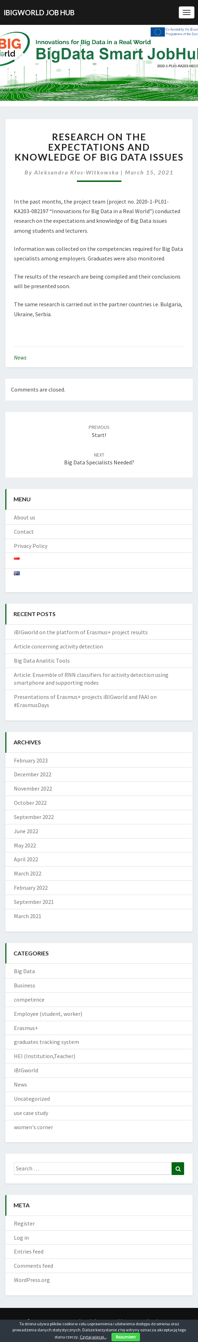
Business (24, 985)
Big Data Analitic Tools (42, 660)
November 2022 (33, 788)
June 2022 (26, 831)
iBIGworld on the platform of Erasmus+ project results (81, 632)
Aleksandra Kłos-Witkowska (76, 172)
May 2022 (25, 845)
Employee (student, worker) (48, 1013)
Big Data (24, 971)
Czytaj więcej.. (93, 1337)
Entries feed (28, 1251)
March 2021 (27, 916)
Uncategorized (32, 1098)
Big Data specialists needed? (99, 459)
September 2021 (34, 901)
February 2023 (31, 760)
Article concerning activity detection (58, 646)
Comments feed (33, 1265)
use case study (31, 1112)
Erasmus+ (26, 1027)
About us (24, 517)
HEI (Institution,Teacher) (44, 1056)
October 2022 (30, 802)
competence (29, 999)
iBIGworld (26, 1070)
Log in (21, 1237)
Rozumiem (126, 1337)
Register (24, 1223)
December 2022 (32, 774)
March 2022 (27, 873)
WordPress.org (32, 1279)
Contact (24, 531)
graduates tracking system (46, 1041)
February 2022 (31, 887)
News (20, 357)
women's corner (33, 1127)
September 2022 (34, 816)
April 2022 (26, 859)
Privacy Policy (30, 545)
